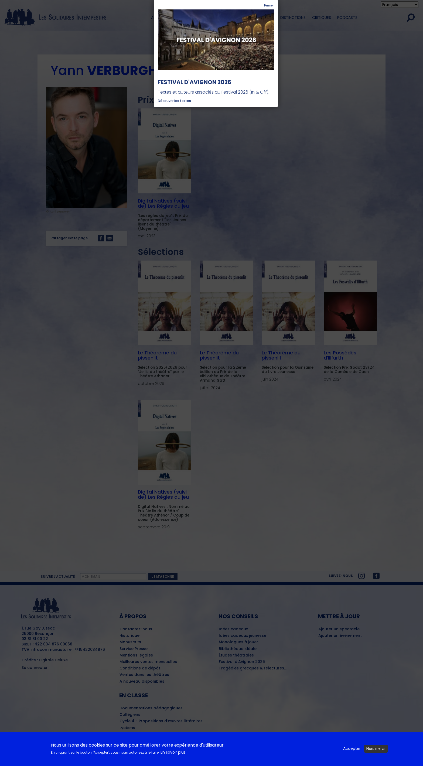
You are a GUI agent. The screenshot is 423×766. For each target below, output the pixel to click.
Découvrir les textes (174, 100)
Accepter (352, 748)
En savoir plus (173, 752)
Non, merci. (376, 749)
